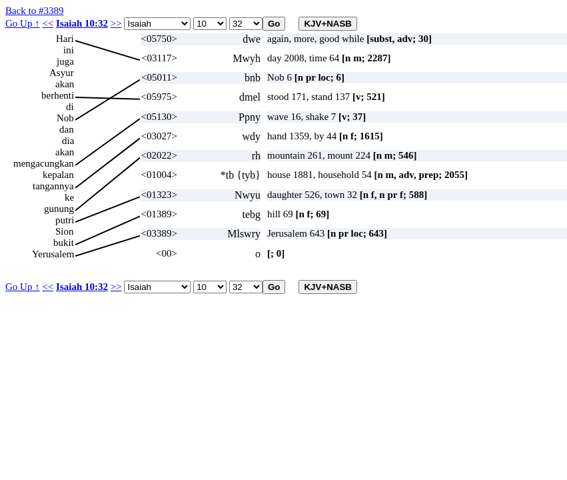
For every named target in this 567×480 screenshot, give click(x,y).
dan (66, 129)
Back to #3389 (34, 10)
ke (69, 197)
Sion (64, 231)
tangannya (53, 186)
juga (65, 61)
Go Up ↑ (22, 23)
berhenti (57, 95)
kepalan (58, 174)
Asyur (61, 72)
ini (68, 50)
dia (68, 140)
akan (64, 84)
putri (64, 220)
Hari (65, 38)
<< (47, 23)
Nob (65, 118)
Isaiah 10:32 (82, 23)
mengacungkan (43, 163)
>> (116, 23)
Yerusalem (53, 254)
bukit (63, 242)
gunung (59, 208)
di (70, 106)
